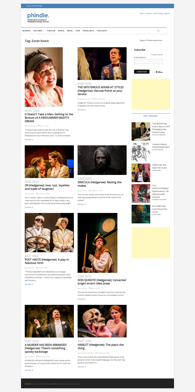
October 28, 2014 (102, 353)
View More (29, 139)
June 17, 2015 (41, 268)
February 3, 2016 (42, 194)
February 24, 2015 (43, 356)
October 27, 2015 (96, 190)
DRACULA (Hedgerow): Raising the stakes (99, 183)
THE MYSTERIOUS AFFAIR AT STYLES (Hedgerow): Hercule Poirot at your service (101, 90)
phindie (28, 384)
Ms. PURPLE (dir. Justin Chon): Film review (159, 209)
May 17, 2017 (43, 126)
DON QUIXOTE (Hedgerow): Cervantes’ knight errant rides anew (102, 281)
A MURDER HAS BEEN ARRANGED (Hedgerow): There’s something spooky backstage (46, 348)
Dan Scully (157, 170)
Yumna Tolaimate (159, 135)
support (167, 13)
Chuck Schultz (158, 150)
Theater (54, 31)
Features (41, 31)
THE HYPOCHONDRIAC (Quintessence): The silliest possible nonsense (160, 191)
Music (73, 31)
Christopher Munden (86, 353)
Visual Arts (92, 31)
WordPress (55, 384)
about (142, 13)
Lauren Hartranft (84, 99)
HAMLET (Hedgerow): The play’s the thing (101, 346)
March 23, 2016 (99, 99)
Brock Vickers (30, 126)
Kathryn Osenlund (160, 199)
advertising (158, 13)
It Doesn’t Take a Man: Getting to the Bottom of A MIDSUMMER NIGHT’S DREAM (49, 117)
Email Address (140, 57)
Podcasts (105, 31)
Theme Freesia (46, 384)
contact (149, 13)
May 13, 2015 (94, 288)
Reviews (30, 31)
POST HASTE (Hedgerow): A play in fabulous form (47, 261)
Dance (65, 31)
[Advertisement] (151, 94)
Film (81, 31)
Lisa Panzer (29, 194)
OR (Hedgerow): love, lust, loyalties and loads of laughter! (47, 187)
